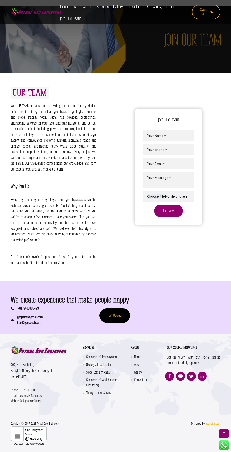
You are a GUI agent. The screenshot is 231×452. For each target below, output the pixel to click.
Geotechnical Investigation (101, 357)
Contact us (140, 380)
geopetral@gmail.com (30, 317)
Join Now (168, 211)
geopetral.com (213, 424)
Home (137, 357)
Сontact (206, 12)
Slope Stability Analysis (100, 372)
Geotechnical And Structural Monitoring (102, 382)
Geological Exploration (99, 365)
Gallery (138, 372)
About (137, 365)
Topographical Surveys (99, 393)
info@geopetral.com (28, 323)
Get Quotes (115, 316)
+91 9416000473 (28, 309)
